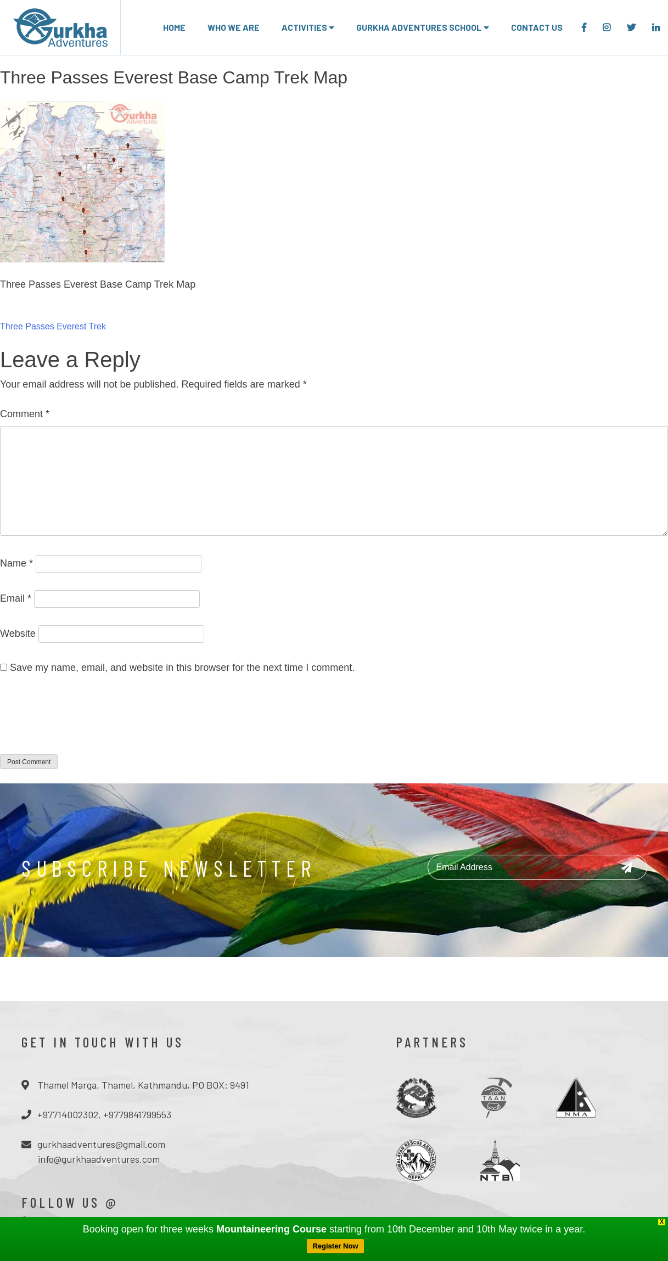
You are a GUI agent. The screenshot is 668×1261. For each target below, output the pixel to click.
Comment (24, 413)
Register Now (335, 1246)
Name (16, 563)
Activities (308, 27)
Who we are (233, 27)
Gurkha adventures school (422, 27)
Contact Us (537, 27)
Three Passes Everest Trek (53, 326)
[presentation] (83, 721)
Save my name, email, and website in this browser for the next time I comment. (182, 667)
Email (15, 598)
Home (174, 27)
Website (18, 633)
